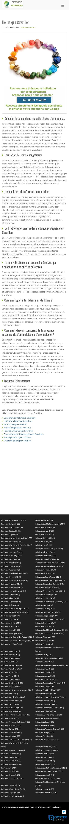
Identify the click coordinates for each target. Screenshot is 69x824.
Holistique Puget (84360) (10, 619)
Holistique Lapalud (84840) (44, 775)
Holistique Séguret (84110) (10, 630)
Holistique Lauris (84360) (10, 771)
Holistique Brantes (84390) (45, 527)
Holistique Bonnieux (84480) (45, 672)
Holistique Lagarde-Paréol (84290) (47, 612)
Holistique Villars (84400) (9, 626)
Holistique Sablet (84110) (44, 686)
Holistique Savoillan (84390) (45, 637)
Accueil (4, 27)
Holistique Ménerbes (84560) (11, 669)
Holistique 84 (14, 27)
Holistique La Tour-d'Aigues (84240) (48, 577)
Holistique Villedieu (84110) (10, 725)
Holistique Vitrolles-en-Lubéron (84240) (15, 612)
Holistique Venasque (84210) (11, 700)
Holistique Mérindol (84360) (11, 563)
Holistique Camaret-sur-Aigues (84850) (15, 608)
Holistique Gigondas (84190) (45, 623)
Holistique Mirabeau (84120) (45, 693)
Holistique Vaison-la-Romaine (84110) (48, 771)
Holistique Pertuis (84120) (44, 753)
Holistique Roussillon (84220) (11, 732)
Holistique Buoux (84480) (10, 676)
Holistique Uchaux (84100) (44, 531)
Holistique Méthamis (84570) (45, 570)
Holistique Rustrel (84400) (44, 626)
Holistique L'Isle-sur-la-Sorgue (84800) (49, 658)
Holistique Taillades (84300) (11, 711)
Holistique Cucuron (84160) (10, 775)
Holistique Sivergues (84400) (45, 746)
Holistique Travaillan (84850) (45, 764)
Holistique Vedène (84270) (45, 573)
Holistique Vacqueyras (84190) (46, 616)
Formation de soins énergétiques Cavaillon (24, 434)
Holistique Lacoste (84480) (45, 761)
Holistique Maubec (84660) (10, 757)
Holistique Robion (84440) (44, 640)
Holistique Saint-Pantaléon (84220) (47, 690)
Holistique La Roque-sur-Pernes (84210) (49, 729)
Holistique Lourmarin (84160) (11, 665)
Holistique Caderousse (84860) (12, 778)
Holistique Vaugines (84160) (45, 676)
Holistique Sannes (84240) (10, 594)
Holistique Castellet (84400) (11, 548)
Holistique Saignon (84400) (10, 534)
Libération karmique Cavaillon (18, 421)
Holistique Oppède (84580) (11, 531)
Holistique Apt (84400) (9, 768)
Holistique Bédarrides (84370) (12, 527)
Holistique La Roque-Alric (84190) (47, 739)
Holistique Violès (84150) (10, 605)
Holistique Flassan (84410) (10, 729)
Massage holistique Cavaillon (17, 437)
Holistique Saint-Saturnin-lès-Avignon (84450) (17, 637)
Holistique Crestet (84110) (10, 785)
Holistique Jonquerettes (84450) (13, 750)
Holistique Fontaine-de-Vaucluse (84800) (15, 715)
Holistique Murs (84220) (9, 693)
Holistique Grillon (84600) (44, 541)
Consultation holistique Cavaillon (19, 417)
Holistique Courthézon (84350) (12, 683)
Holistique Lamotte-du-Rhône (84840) (14, 573)
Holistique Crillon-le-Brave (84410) (13, 789)
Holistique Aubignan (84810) (45, 711)
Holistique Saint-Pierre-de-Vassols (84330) (16, 545)
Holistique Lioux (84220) (43, 545)
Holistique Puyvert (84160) (10, 679)
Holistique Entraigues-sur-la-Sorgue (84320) (17, 690)
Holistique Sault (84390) (43, 654)
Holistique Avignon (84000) (10, 736)
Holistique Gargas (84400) (10, 792)
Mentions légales (53, 807)
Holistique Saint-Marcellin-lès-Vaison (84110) (51, 630)
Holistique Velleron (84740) (45, 700)
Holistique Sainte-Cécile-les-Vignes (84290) (51, 768)
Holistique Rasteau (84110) (10, 524)
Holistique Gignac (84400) (10, 672)
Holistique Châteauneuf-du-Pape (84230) (50, 563)
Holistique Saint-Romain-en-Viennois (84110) (51, 665)
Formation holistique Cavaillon (18, 430)
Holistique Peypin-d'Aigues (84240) (13, 591)
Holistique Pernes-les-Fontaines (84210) (50, 591)
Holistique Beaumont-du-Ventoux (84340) (50, 683)
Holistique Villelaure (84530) (45, 552)
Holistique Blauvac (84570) (44, 608)
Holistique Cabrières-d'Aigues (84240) (49, 548)
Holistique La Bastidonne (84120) (47, 718)
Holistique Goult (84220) (9, 662)
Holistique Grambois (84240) (11, 764)
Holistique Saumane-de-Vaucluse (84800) (50, 697)
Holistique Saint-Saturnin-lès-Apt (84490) (50, 524)
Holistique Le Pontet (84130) (11, 555)
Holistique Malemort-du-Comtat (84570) (49, 619)
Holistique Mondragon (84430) (12, 633)
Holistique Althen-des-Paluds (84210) (14, 580)
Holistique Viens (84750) (44, 605)
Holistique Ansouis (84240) (10, 658)
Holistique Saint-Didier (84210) (46, 792)
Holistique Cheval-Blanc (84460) (12, 796)
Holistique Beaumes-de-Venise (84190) (49, 566)
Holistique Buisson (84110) (10, 686)
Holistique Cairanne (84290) (11, 753)
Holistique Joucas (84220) (44, 789)
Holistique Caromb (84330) (45, 538)
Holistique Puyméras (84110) (11, 584)
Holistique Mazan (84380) (10, 704)
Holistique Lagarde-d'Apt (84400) (13, 697)
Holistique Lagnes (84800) (10, 616)
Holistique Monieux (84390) (10, 718)
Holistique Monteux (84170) (45, 725)
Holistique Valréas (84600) (44, 669)
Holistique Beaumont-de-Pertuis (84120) (15, 722)
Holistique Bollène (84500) (44, 722)
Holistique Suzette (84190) (10, 761)
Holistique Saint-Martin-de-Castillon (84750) (16, 538)
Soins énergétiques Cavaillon (17, 427)
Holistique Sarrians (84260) (45, 598)
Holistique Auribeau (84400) (11, 623)
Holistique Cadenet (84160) (11, 577)
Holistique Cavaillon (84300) (11, 566)
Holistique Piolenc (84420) (44, 662)
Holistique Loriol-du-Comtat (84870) (48, 778)
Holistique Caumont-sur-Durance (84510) (50, 584)
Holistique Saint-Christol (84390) (47, 559)
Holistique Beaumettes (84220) (46, 750)
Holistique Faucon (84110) (10, 559)
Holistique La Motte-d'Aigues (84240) (48, 715)
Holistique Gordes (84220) (10, 651)
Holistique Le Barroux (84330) (46, 594)
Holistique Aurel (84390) (44, 736)
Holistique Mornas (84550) (10, 654)
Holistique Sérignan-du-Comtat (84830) (49, 707)
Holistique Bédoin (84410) (44, 534)
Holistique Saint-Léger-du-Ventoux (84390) (16, 739)
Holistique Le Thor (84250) (44, 757)
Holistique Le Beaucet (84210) (12, 707)
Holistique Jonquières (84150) (12, 587)
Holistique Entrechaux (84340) (12, 644)
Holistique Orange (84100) (44, 732)
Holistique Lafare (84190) (10, 598)
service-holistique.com (17, 807)
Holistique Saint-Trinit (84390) (45, 555)
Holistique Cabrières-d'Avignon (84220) (49, 633)
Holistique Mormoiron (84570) (11, 552)
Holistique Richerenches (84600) (47, 587)
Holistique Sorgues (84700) (11, 601)
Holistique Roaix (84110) (44, 644)
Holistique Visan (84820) (44, 520)
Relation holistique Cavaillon (17, 440)
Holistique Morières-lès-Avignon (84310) (50, 580)
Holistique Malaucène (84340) (11, 541)
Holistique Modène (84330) (11, 570)
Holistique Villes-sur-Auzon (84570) (13, 520)
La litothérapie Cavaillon (15, 424)
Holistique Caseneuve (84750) (46, 704)
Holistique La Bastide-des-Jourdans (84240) (51, 601)
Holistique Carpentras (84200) (46, 679)
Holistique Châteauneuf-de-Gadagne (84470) (17, 640)
